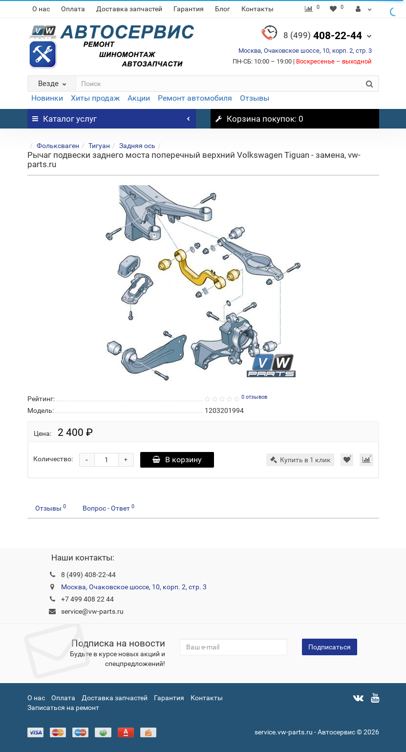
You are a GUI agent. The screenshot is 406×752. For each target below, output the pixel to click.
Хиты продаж (95, 98)
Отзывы (254, 98)
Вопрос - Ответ (108, 507)
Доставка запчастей (129, 9)
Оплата (73, 9)
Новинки (47, 98)
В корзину (177, 459)
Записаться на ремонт (63, 707)
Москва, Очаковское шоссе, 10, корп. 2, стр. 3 (305, 50)
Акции (139, 98)
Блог (222, 9)
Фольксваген (58, 146)
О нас (41, 9)
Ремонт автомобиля (195, 98)
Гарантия (188, 9)
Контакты (257, 9)
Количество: (53, 459)
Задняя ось (137, 146)
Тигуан (99, 146)
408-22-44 (322, 36)
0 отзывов (254, 397)
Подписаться (329, 647)
